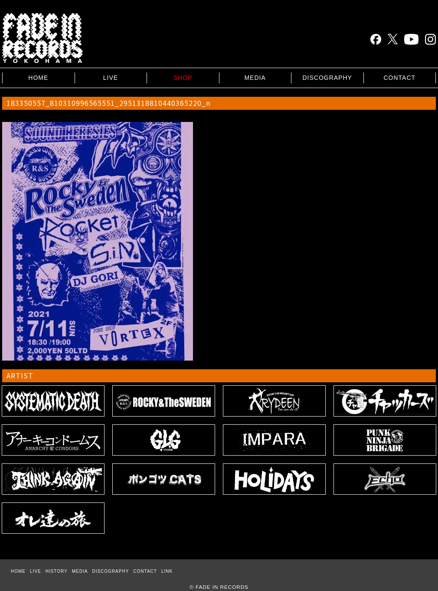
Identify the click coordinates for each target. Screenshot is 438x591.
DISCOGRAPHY (327, 77)
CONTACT (399, 77)
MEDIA (254, 77)
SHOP (183, 77)
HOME (38, 77)
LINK (167, 571)
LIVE (110, 77)
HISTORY (57, 571)
